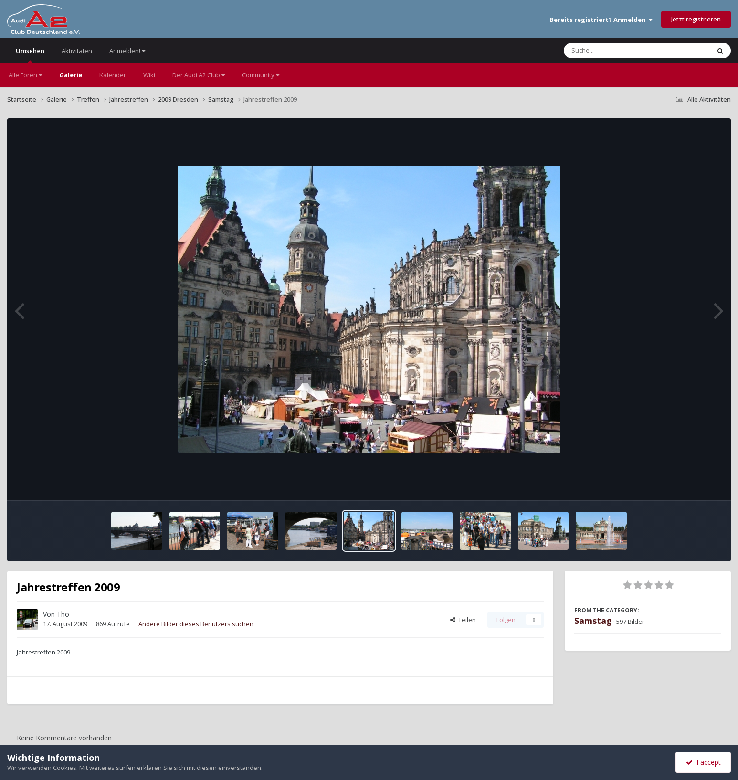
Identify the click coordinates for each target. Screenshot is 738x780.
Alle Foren (25, 75)
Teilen (463, 619)
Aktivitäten (77, 50)
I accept (703, 762)
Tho (63, 614)
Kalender (112, 75)
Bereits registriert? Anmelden (601, 19)
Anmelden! (127, 50)
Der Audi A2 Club (198, 75)
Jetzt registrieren (696, 19)
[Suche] (617, 50)
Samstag (593, 620)
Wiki (149, 75)
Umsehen (30, 54)
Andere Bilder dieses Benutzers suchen (195, 624)
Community (260, 75)
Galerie (70, 75)
